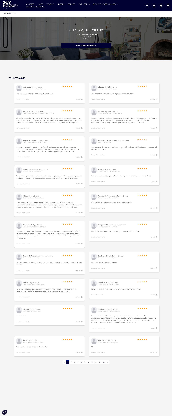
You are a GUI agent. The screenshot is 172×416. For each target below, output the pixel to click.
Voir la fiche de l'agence (86, 45)
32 (104, 362)
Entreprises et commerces (105, 4)
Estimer (71, 4)
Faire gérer (84, 4)
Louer (40, 4)
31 (99, 362)
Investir (61, 4)
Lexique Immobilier (35, 7)
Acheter (30, 4)
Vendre (50, 4)
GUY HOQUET (86, 30)
